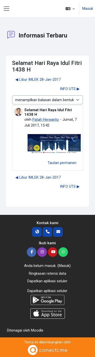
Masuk (87, 8)
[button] (70, 8)
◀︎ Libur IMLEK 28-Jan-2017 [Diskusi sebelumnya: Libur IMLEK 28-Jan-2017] (38, 79)
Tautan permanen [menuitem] (62, 163)
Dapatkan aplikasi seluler (47, 281)
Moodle (37, 330)
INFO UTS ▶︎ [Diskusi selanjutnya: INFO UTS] (70, 89)
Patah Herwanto (45, 119)
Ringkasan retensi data (47, 273)
